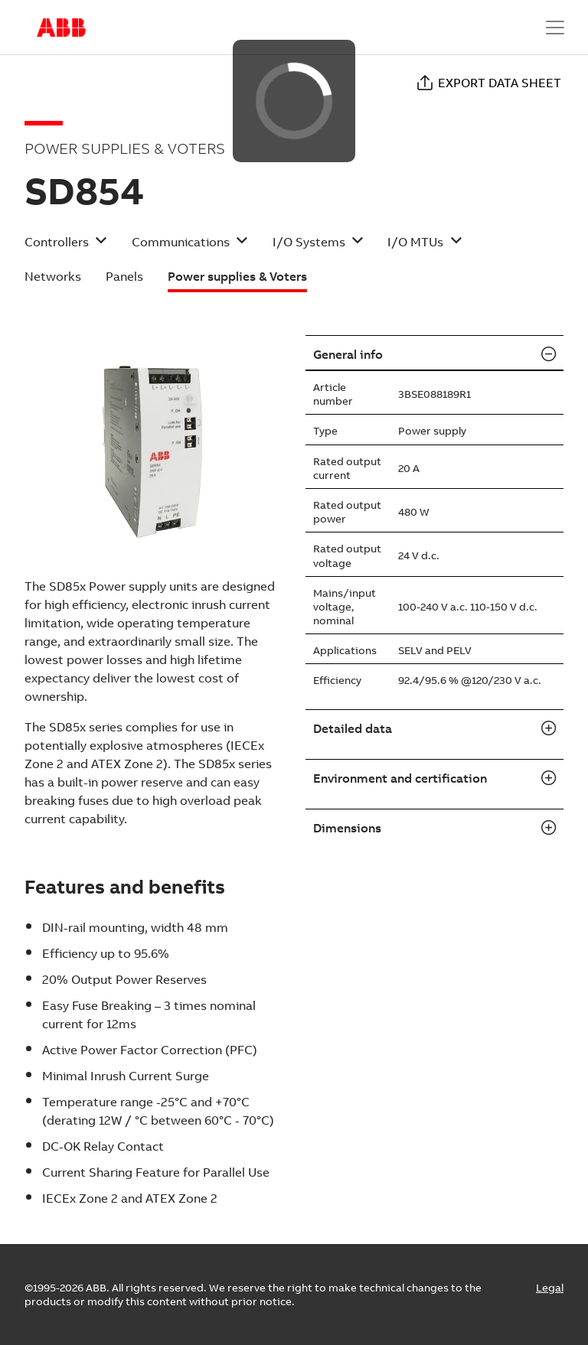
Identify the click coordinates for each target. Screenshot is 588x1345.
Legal (550, 1288)
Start (61, 27)
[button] (65, 247)
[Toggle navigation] (555, 27)
